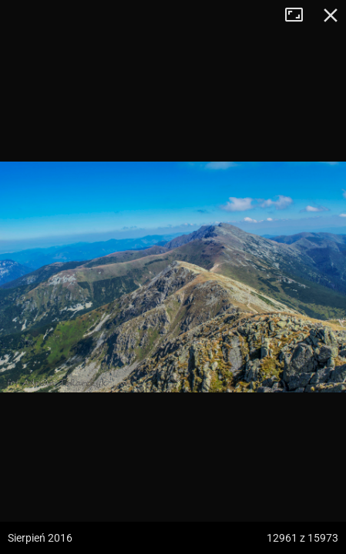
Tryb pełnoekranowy (299, 15)
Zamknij (330, 15)
